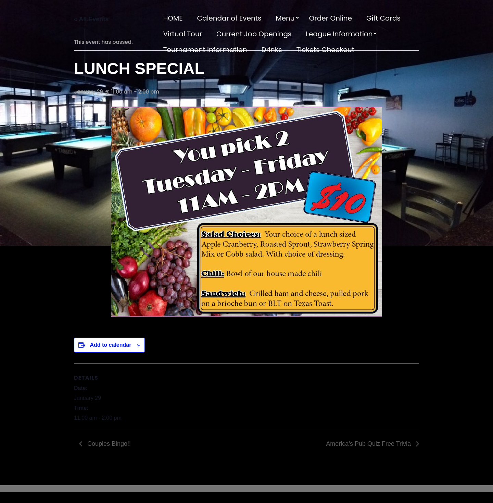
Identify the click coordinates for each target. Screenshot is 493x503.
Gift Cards (383, 18)
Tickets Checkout (325, 49)
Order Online (330, 18)
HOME (173, 18)
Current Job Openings (253, 34)
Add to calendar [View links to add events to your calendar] (110, 345)
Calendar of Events (229, 18)
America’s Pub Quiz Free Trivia (369, 443)
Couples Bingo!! (108, 443)
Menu (285, 18)
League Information (339, 34)
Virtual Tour (182, 34)
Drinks (272, 49)
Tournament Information (205, 49)
